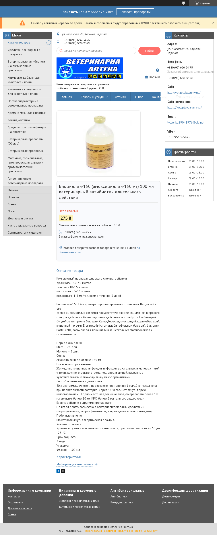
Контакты (159, 97)
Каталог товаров (19, 42)
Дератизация (170, 502)
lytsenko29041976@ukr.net (185, 122)
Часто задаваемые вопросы (27, 225)
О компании (15, 502)
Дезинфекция (171, 496)
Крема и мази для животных (27, 113)
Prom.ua (128, 526)
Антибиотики (118, 496)
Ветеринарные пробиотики (26, 151)
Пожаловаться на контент (100, 530)
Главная (66, 97)
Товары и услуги (92, 97)
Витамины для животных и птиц (79, 507)
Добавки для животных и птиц (79, 501)
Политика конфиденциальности (138, 530)
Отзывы (13, 190)
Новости (13, 197)
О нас (11, 211)
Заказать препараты (135, 12)
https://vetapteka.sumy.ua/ (184, 107)
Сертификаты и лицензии (25, 232)
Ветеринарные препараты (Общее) (25, 141)
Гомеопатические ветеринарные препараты (25, 181)
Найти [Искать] (149, 50)
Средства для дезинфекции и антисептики (27, 129)
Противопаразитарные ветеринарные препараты (25, 103)
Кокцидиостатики (19, 120)
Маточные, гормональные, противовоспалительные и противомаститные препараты (25, 164)
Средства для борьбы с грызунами (24, 52)
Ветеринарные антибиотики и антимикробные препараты (26, 65)
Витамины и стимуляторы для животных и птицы (24, 91)
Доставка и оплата (20, 218)
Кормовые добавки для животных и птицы (24, 80)
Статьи (12, 204)
